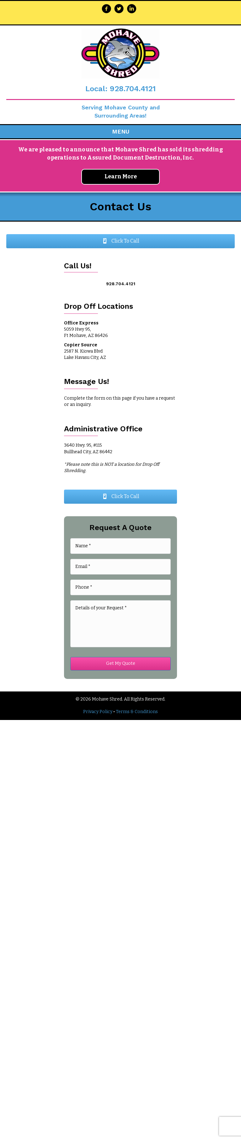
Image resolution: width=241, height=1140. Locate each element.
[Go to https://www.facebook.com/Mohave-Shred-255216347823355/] (106, 9)
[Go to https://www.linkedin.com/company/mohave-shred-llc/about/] (131, 9)
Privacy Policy (97, 711)
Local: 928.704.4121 (120, 88)
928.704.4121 (120, 283)
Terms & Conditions (137, 711)
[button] (120, 241)
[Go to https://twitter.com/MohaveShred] (119, 9)
